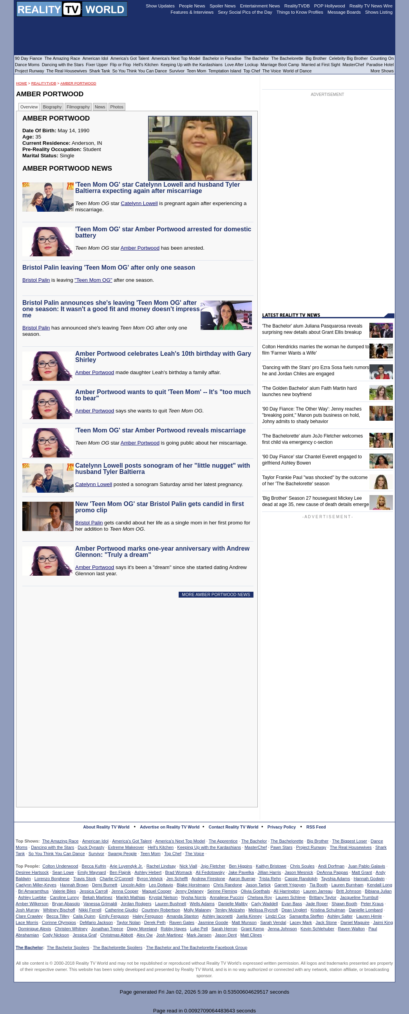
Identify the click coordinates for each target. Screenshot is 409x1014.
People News (192, 6)
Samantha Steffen (306, 916)
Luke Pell (199, 928)
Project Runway (311, 847)
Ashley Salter (340, 916)
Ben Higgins (240, 866)
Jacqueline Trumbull (359, 897)
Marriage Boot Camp (280, 64)
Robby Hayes (173, 928)
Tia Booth (318, 885)
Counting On (382, 58)
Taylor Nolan (128, 922)
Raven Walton (351, 928)
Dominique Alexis (34, 928)
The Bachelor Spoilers (68, 947)
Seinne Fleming (222, 891)
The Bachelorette (287, 841)
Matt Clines (251, 935)
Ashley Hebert (147, 872)
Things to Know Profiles (300, 12)
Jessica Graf (85, 935)
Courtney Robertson (160, 910)
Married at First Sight (320, 64)
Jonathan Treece (107, 928)
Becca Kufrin (94, 866)
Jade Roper (317, 903)
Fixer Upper (97, 64)
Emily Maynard (92, 872)
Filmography (78, 106)
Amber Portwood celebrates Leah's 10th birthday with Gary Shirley (163, 356)
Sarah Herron (224, 928)
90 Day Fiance (28, 58)
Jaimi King (383, 922)
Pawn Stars (281, 847)
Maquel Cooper (157, 891)
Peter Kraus (372, 903)
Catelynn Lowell (139, 203)
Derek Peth (155, 922)
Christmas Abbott (116, 935)
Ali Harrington (286, 891)
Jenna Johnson (282, 928)
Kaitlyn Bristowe (271, 866)
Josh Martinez (169, 935)
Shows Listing (379, 12)
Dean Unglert (294, 910)
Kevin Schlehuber (317, 928)
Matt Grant (362, 872)
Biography (52, 106)
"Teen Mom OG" (93, 280)
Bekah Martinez (97, 897)
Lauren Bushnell (170, 903)
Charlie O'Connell (116, 878)
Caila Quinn (84, 916)
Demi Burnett (104, 885)
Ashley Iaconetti (217, 916)
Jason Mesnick (298, 872)
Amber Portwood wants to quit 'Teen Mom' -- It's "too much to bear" (163, 395)
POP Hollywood (329, 6)
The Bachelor (254, 841)
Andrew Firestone (208, 878)
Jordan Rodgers (136, 903)
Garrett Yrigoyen (290, 885)
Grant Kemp (252, 928)
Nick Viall (188, 866)
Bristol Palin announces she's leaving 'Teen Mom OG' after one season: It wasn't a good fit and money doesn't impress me (111, 309)
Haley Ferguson (147, 916)
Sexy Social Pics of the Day (245, 12)
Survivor (96, 853)
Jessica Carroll (94, 891)
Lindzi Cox (276, 916)
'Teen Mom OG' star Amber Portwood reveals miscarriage (160, 430)
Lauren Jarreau (318, 891)
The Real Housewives (351, 847)
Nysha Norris (193, 897)
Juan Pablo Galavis (366, 866)
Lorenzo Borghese (52, 878)
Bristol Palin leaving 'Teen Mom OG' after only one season (108, 267)
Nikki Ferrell (90, 910)
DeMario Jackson (96, 922)
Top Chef (172, 853)
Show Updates (160, 6)
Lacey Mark (301, 922)
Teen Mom (150, 853)
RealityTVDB (43, 83)
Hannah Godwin (369, 878)
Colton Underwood (60, 866)
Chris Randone (227, 885)
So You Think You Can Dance (56, 853)
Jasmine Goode (213, 922)
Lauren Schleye (290, 897)
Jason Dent (226, 935)
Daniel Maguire (354, 922)
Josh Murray (28, 910)
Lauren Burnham (347, 885)
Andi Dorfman (331, 866)
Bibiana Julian (378, 891)
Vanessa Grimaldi (100, 903)
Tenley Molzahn (230, 910)
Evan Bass (292, 903)
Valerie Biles (64, 891)
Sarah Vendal (273, 922)
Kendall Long (379, 885)
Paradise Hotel (380, 64)
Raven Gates (181, 922)
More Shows (382, 70)
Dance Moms (27, 64)
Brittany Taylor (323, 897)
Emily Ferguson (114, 916)
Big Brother (317, 841)
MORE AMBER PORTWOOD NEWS (216, 594)
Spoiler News (223, 6)
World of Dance (297, 70)
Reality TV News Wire (371, 6)
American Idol (95, 841)
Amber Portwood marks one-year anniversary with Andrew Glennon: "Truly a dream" (162, 551)
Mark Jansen (199, 935)
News (100, 106)
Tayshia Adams (335, 878)
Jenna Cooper (124, 891)
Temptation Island (224, 70)
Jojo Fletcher (213, 866)
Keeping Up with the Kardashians (209, 847)
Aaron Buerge (242, 878)
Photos (116, 106)
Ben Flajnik (120, 872)
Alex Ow (145, 935)
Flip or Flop (120, 64)
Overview (29, 106)
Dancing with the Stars (52, 847)
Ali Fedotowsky (210, 872)
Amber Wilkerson (32, 903)
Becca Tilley (57, 916)
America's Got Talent (132, 841)
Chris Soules (302, 866)
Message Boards (344, 12)
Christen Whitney (71, 928)
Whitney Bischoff (59, 910)
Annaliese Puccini (227, 897)
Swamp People (122, 853)
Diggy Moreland (142, 928)
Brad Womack (178, 872)
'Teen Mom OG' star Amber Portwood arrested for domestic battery (163, 232)
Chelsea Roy (259, 897)
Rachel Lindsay (161, 866)
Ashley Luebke (32, 897)
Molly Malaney (197, 910)
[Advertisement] (139, 674)
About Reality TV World (106, 827)
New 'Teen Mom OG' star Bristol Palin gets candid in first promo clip (159, 507)
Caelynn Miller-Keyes (36, 885)
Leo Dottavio (161, 885)
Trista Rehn (270, 878)
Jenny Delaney (189, 891)
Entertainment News (260, 6)
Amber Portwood (78, 83)
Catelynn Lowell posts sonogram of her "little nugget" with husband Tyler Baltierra (162, 468)
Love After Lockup (241, 64)
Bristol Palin (36, 280)
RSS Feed (316, 827)
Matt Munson (244, 922)
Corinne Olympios (59, 922)
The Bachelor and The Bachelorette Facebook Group (196, 947)
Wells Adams (202, 903)
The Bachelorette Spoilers (118, 947)
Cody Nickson (56, 935)
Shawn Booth (344, 903)
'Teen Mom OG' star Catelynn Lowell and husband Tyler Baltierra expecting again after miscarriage (157, 187)
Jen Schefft (177, 878)
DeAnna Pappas (332, 872)
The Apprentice (223, 841)
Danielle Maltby (233, 903)
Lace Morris (27, 922)
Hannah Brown (74, 885)
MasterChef (255, 847)
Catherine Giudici (121, 910)
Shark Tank (99, 70)
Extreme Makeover (126, 847)
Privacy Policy (282, 827)
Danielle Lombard (365, 910)
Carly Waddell (264, 903)
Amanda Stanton (182, 916)
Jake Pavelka (241, 872)
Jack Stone (326, 922)
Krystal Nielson (163, 897)
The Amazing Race (60, 841)
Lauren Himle (369, 916)
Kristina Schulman (327, 910)
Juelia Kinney (249, 916)
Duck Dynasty (91, 847)
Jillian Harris (269, 872)
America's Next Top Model (180, 841)
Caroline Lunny (64, 897)
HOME (21, 83)
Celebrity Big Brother (348, 58)
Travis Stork (84, 878)
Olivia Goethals (255, 891)
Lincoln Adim (133, 885)
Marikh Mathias (130, 897)
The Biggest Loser (349, 841)
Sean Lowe (63, 872)
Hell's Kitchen (161, 847)
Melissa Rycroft (263, 910)
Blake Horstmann (193, 885)
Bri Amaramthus (33, 891)
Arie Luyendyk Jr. (126, 866)
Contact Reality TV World (234, 827)
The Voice (194, 853)
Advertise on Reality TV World (169, 827)
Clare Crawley (29, 916)
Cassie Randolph (301, 878)
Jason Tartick (258, 885)
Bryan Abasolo (66, 903)
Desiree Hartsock (32, 872)
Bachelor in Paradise (222, 58)
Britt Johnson (348, 891)
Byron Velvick (150, 878)
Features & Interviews (192, 12)
